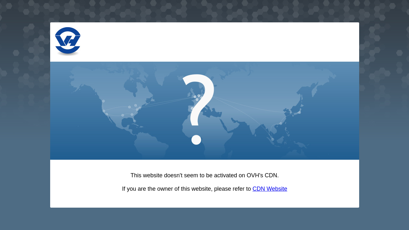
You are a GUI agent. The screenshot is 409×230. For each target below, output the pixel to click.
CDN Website (269, 189)
